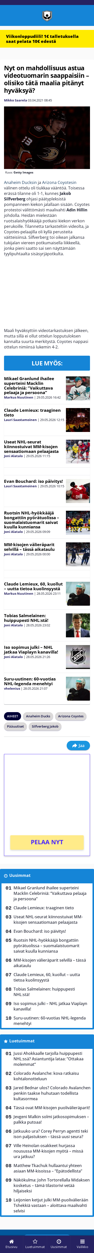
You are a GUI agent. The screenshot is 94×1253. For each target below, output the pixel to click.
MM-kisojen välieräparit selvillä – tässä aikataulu (29, 547)
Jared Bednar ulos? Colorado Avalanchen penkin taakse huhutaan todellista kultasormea (52, 1093)
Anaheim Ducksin (20, 182)
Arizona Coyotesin (59, 182)
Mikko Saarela (15, 100)
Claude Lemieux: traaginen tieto (32, 412)
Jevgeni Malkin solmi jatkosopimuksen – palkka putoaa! (51, 1119)
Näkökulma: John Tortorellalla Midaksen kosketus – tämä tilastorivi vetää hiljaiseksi (52, 1185)
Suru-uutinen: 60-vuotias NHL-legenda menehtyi (30, 681)
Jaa (78, 745)
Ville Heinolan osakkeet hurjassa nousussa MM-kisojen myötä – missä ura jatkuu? (48, 1151)
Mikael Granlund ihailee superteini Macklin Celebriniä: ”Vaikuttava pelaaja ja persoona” (29, 385)
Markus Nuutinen (18, 397)
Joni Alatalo (13, 456)
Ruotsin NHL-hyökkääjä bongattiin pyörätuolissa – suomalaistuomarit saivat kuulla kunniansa (31, 520)
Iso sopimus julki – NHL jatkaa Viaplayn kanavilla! (31, 649)
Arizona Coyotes (70, 716)
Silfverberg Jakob (45, 726)
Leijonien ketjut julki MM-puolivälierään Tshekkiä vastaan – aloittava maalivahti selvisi (51, 1205)
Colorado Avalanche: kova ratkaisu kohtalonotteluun (46, 1076)
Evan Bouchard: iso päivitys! (33, 481)
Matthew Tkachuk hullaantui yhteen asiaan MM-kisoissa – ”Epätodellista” (48, 1168)
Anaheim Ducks (38, 716)
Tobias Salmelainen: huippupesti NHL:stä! (26, 618)
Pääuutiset (15, 726)
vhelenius (12, 688)
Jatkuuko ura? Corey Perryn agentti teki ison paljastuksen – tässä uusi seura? (51, 1133)
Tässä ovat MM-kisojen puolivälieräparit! (52, 1107)
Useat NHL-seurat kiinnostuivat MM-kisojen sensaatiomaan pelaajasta (31, 446)
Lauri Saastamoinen (20, 420)
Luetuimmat (22, 1041)
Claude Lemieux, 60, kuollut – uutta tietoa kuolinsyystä (33, 586)
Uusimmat (20, 875)
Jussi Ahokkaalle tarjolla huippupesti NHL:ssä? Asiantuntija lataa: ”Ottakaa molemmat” (48, 1059)
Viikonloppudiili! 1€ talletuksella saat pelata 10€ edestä (42, 38)
